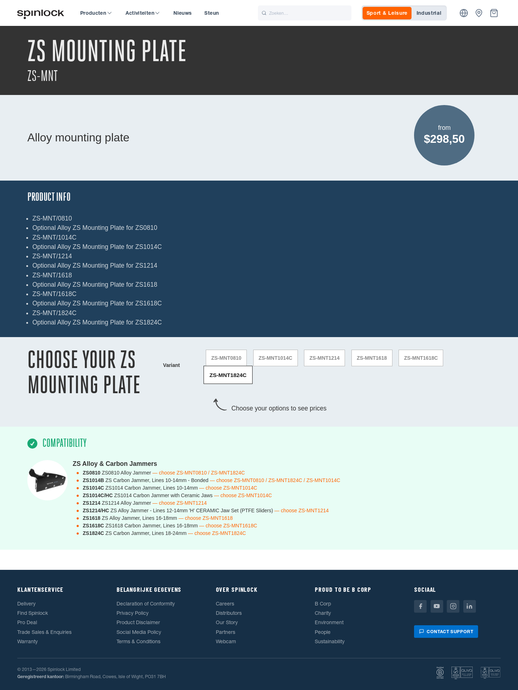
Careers (225, 603)
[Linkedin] (469, 606)
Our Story (227, 622)
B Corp (323, 603)
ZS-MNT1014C (275, 358)
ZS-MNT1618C (421, 358)
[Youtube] (437, 606)
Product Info (49, 197)
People (323, 631)
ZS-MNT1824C (228, 374)
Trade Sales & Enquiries (44, 631)
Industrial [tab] (429, 13)
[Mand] (494, 13)
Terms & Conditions (138, 641)
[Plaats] (464, 13)
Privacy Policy (133, 613)
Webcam (226, 641)
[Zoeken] (304, 13)
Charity (323, 613)
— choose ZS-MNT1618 (205, 518)
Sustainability (330, 641)
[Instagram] (453, 606)
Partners (225, 631)
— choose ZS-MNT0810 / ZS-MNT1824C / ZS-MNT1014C (275, 480)
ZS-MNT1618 (372, 358)
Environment (329, 622)
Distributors (229, 613)
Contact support (446, 631)
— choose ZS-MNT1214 (180, 502)
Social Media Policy (139, 631)
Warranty (27, 641)
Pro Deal (27, 622)
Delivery (26, 603)
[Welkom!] (40, 13)
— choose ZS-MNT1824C (217, 533)
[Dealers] (479, 13)
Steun (211, 13)
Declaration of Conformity (146, 603)
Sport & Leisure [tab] (387, 13)
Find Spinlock (32, 613)
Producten (96, 13)
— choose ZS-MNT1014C (228, 487)
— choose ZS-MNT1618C (228, 525)
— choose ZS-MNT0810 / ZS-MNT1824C (199, 472)
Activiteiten (143, 13)
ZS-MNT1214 (325, 358)
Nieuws (182, 13)
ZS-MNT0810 (226, 358)
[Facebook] (420, 606)
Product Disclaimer (138, 622)
